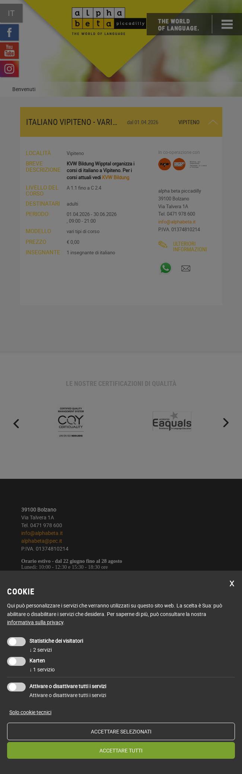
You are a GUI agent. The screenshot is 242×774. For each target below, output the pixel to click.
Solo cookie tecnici (30, 712)
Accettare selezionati (121, 731)
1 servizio (42, 669)
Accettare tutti (121, 750)
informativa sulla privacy (35, 622)
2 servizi (40, 649)
